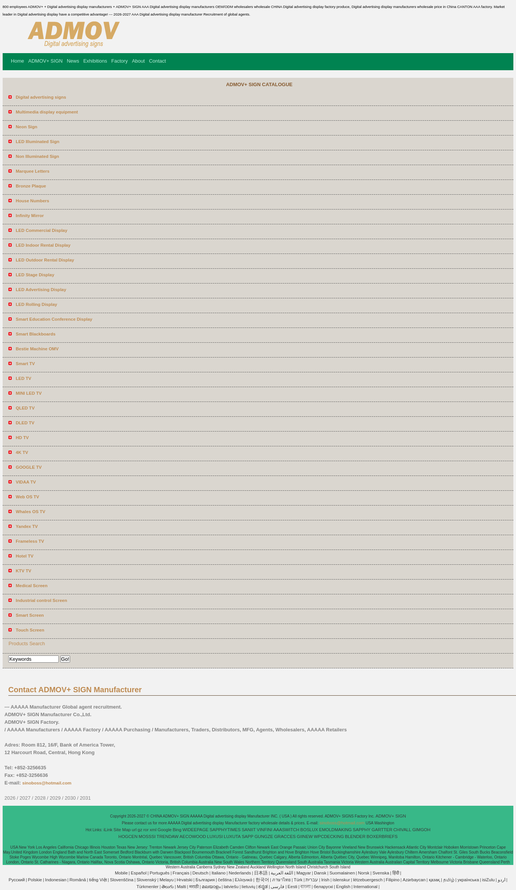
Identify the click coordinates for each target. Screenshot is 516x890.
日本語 (261, 873)
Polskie (35, 879)
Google (165, 829)
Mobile (121, 873)
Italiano (219, 873)
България (205, 879)
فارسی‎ (277, 886)
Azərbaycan (414, 879)
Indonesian (55, 879)
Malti (181, 886)
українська (468, 879)
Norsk (363, 873)
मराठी (194, 886)
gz (140, 829)
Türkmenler (147, 886)
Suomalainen (342, 873)
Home (17, 61)
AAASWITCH (286, 829)
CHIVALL (402, 829)
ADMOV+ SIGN (45, 61)
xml (153, 829)
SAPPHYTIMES (225, 829)
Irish (325, 879)
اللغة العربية (282, 873)
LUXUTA (232, 836)
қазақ (434, 879)
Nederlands (240, 873)
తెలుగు (168, 886)
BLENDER (355, 836)
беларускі (323, 886)
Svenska (380, 873)
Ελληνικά (243, 879)
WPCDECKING (329, 836)
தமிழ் (449, 879)
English (343, 886)
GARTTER (382, 829)
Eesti (293, 886)
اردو (501, 879)
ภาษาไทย (281, 879)
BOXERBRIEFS (382, 836)
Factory (119, 61)
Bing (177, 829)
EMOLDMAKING (335, 829)
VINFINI (264, 829)
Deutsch (201, 873)
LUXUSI (215, 836)
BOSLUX (309, 829)
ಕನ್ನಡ (263, 886)
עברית (312, 879)
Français (181, 873)
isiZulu (488, 879)
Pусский (17, 879)
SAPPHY (362, 829)
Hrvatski (185, 879)
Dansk (320, 873)
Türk (298, 879)
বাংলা (305, 886)
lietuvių (248, 886)
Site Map (121, 829)
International (365, 886)
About (138, 61)
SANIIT (249, 829)
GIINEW (305, 836)
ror (146, 829)
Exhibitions (95, 61)
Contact (157, 61)
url (134, 829)
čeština (225, 879)
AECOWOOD (193, 836)
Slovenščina (121, 879)
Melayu (167, 879)
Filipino (392, 879)
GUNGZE (263, 836)
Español (139, 873)
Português (159, 873)
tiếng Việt (98, 879)
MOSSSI (147, 836)
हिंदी (395, 873)
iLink (108, 829)
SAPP (248, 836)
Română (77, 879)
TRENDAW (168, 836)
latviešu (231, 886)
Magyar (303, 873)
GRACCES (285, 836)
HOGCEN (127, 836)
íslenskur (341, 879)
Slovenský (146, 879)
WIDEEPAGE (195, 829)
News (73, 61)
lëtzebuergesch (368, 879)
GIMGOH (421, 829)
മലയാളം (211, 886)
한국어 (262, 879)
